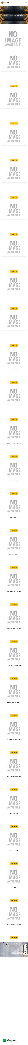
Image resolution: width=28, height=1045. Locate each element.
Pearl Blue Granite (14, 147)
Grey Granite (14, 369)
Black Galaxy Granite (14, 924)
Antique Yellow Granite (14, 702)
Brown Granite (14, 850)
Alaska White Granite (14, 628)
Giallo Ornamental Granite (14, 295)
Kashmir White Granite (14, 776)
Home (5, 15)
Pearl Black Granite (14, 110)
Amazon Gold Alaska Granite (14, 258)
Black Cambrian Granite (14, 443)
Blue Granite (14, 332)
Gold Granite (14, 406)
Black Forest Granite (14, 591)
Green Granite (14, 73)
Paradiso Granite (14, 480)
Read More (14, 86)
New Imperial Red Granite (14, 739)
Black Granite (14, 517)
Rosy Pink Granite (14, 221)
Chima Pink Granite (14, 184)
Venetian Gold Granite (14, 665)
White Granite (14, 887)
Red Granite (14, 813)
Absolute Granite (14, 554)
